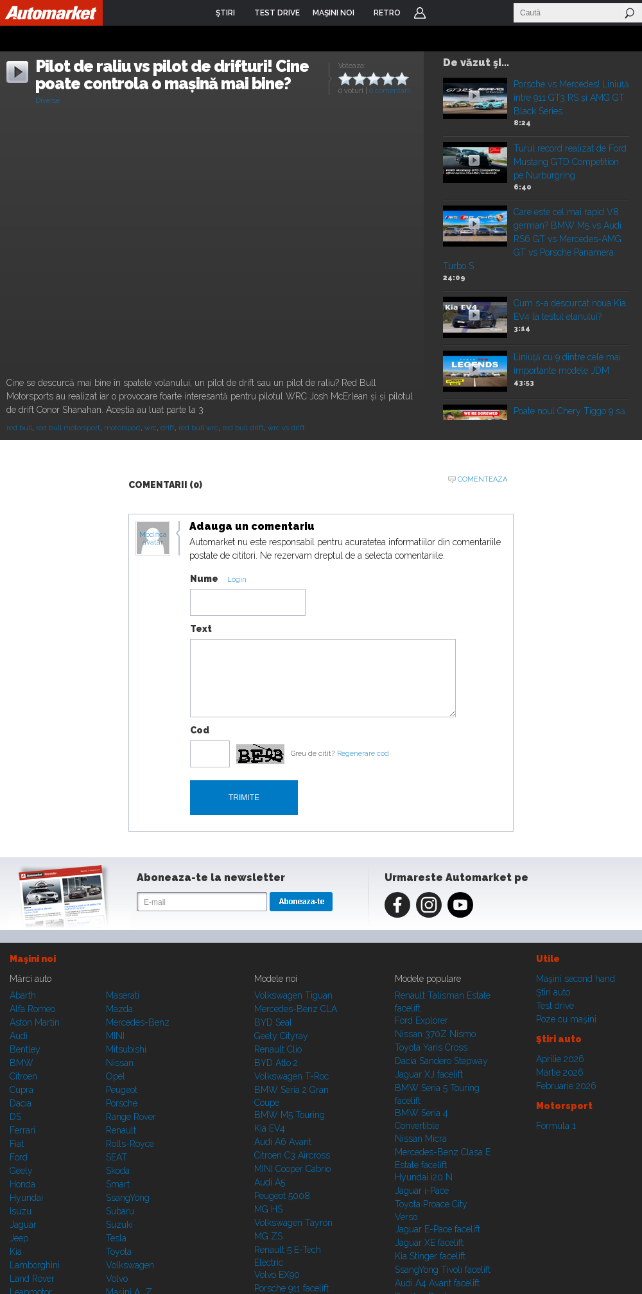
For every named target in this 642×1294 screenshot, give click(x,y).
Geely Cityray (281, 1036)
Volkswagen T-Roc (291, 1076)
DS (15, 1117)
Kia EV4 (269, 1128)
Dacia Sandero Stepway (441, 1061)
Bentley (25, 1049)
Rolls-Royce (130, 1144)
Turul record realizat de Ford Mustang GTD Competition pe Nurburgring (570, 161)
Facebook (397, 905)
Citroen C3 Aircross (292, 1155)
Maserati (122, 995)
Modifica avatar (153, 538)
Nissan (120, 1063)
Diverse (47, 100)
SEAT (116, 1157)
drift (167, 428)
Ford (19, 1157)
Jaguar (23, 1225)
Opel (115, 1076)
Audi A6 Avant (282, 1142)
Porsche (121, 1103)
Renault (121, 1130)
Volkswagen (130, 1265)
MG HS (268, 1209)
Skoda (118, 1171)
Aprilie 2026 (560, 1059)
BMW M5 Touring (289, 1115)
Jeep (19, 1238)
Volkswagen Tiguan (293, 995)
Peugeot (121, 1090)
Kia (16, 1251)
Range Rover (131, 1117)
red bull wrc (198, 428)
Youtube (460, 905)
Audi (19, 1036)
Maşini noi (33, 959)
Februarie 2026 (566, 1086)
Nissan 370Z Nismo (435, 1034)
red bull (19, 428)
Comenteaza (482, 479)
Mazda (119, 1009)
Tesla (116, 1238)
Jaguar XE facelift (429, 1242)
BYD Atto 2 (276, 1063)
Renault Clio (278, 1049)
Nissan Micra (421, 1138)
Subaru (120, 1211)
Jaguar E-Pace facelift (437, 1229)
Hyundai (26, 1198)
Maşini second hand (575, 979)
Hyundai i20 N (424, 1177)
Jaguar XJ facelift (429, 1074)
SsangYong (128, 1198)
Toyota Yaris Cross (431, 1047)
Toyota (119, 1251)
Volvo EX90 (277, 1275)
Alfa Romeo (32, 1009)
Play (474, 96)
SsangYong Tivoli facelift (442, 1269)
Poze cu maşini (566, 1019)
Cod (199, 730)
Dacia (20, 1103)
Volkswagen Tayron (293, 1223)
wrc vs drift (286, 428)
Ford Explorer (421, 1020)
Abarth (23, 995)
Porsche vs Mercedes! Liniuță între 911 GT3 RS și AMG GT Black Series (571, 97)
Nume (204, 578)
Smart (118, 1184)
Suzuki (119, 1225)
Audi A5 (269, 1182)
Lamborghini (35, 1265)
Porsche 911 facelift (291, 1288)
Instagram (429, 905)
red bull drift (243, 428)
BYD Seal (273, 1022)
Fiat (17, 1144)
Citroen (23, 1076)
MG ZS (268, 1236)
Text (201, 629)
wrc (150, 428)
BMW (21, 1063)
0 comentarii (390, 91)
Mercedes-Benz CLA (295, 1009)
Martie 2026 (560, 1072)
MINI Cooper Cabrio (292, 1169)
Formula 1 (556, 1126)
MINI (115, 1036)
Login (420, 13)
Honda (22, 1184)
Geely (21, 1171)
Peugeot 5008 (282, 1196)
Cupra (21, 1090)
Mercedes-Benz (137, 1022)
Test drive (555, 1006)
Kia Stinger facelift (430, 1256)
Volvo (117, 1278)
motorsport (122, 428)
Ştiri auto (553, 992)
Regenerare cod (363, 753)
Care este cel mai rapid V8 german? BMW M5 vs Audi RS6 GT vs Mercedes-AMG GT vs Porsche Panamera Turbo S (532, 239)
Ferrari (22, 1130)
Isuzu (20, 1211)
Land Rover (32, 1278)
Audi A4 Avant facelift (437, 1283)
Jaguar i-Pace (422, 1190)
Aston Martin (35, 1022)
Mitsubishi (126, 1049)
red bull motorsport (68, 428)
